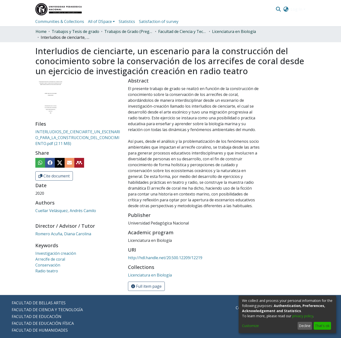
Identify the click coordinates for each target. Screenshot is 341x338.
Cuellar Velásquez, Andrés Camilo (65, 210)
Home (41, 31)
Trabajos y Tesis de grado (75, 31)
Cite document (54, 176)
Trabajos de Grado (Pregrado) (128, 31)
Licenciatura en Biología (234, 31)
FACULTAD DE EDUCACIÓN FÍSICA (43, 323)
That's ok (322, 325)
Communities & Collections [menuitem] (59, 21)
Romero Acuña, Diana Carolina (63, 233)
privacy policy (302, 316)
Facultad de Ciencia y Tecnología (182, 31)
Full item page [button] (146, 286)
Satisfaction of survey (158, 21)
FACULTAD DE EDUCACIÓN (36, 316)
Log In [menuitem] (296, 9)
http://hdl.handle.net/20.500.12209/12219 (165, 257)
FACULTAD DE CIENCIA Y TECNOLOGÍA (47, 309)
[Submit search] (278, 9)
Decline (305, 325)
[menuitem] (286, 9)
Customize (250, 325)
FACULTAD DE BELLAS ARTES (39, 303)
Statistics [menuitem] (127, 21)
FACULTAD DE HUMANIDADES (40, 330)
